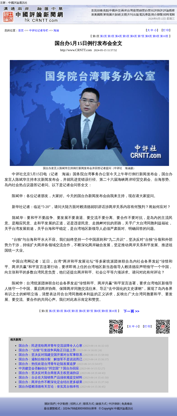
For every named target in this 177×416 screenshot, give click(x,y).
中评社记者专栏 (38, 30)
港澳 (94, 14)
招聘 (166, 14)
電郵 (172, 14)
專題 (148, 14)
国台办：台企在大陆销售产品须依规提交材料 (50, 377)
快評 (160, 10)
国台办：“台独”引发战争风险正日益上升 (47, 350)
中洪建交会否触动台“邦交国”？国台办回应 (49, 368)
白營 (148, 10)
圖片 (112, 14)
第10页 (164, 36)
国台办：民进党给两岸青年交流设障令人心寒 (50, 345)
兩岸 (124, 10)
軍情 (106, 14)
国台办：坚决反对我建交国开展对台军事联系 (50, 354)
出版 (136, 14)
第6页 (133, 36)
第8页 (148, 36)
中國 (112, 10)
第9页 (156, 36)
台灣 (130, 10)
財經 (118, 14)
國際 (100, 14)
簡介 (154, 14)
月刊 (130, 14)
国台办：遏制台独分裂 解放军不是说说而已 (50, 359)
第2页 (103, 36)
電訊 (142, 14)
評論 (166, 10)
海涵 (56, 30)
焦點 (106, 10)
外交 (118, 10)
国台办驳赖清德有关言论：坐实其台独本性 (49, 386)
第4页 (118, 36)
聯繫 (160, 14)
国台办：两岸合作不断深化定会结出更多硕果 (50, 382)
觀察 (172, 10)
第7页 (141, 36)
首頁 (94, 10)
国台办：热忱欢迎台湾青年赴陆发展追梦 (47, 364)
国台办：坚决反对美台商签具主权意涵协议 (49, 373)
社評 (154, 10)
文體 (124, 14)
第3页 (111, 36)
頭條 (100, 10)
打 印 (166, 30)
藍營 (136, 10)
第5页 (126, 36)
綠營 (142, 10)
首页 (21, 30)
